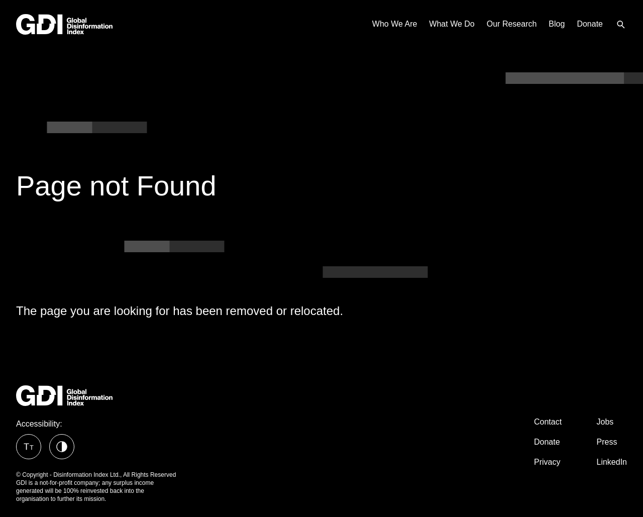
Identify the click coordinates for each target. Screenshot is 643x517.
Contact (548, 422)
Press (607, 442)
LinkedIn (612, 462)
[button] (28, 446)
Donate (547, 442)
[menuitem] (621, 24)
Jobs (605, 422)
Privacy (547, 462)
